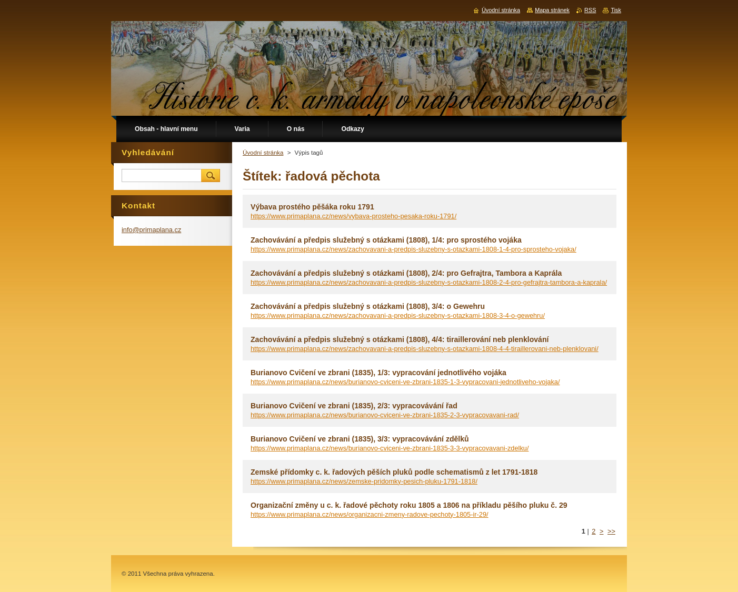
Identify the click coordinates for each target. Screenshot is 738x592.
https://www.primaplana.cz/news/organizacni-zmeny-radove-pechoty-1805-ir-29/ (369, 514)
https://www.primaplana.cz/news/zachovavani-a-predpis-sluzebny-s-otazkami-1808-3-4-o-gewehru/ (398, 315)
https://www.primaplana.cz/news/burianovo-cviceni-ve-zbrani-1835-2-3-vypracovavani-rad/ (385, 415)
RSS (590, 10)
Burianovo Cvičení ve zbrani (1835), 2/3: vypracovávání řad (354, 406)
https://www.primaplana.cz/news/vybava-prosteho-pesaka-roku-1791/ (353, 216)
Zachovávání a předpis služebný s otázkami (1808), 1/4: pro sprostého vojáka (386, 240)
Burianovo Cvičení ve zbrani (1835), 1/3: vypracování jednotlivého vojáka (378, 372)
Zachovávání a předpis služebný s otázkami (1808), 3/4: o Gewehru (368, 306)
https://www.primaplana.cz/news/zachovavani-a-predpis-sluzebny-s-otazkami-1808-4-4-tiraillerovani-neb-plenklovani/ (425, 349)
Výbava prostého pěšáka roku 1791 (312, 207)
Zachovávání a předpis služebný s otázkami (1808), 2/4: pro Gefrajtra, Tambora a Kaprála (406, 273)
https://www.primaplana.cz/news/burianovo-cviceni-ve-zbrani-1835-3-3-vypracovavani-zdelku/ (389, 448)
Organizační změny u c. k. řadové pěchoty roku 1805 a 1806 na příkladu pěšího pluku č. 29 (409, 505)
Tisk (616, 10)
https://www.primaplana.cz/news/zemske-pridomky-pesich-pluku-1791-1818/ (364, 481)
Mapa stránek (552, 10)
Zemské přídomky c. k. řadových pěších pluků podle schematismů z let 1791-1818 (394, 472)
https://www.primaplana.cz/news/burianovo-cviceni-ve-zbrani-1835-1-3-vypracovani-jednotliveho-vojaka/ (405, 382)
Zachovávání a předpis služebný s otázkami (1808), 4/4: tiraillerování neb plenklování (399, 339)
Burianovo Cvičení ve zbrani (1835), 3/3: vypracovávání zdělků (360, 439)
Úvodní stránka (263, 152)
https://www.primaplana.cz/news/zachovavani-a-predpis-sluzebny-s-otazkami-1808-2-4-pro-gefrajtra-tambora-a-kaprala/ (429, 282)
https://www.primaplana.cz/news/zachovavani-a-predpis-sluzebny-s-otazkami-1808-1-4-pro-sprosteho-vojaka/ (413, 249)
